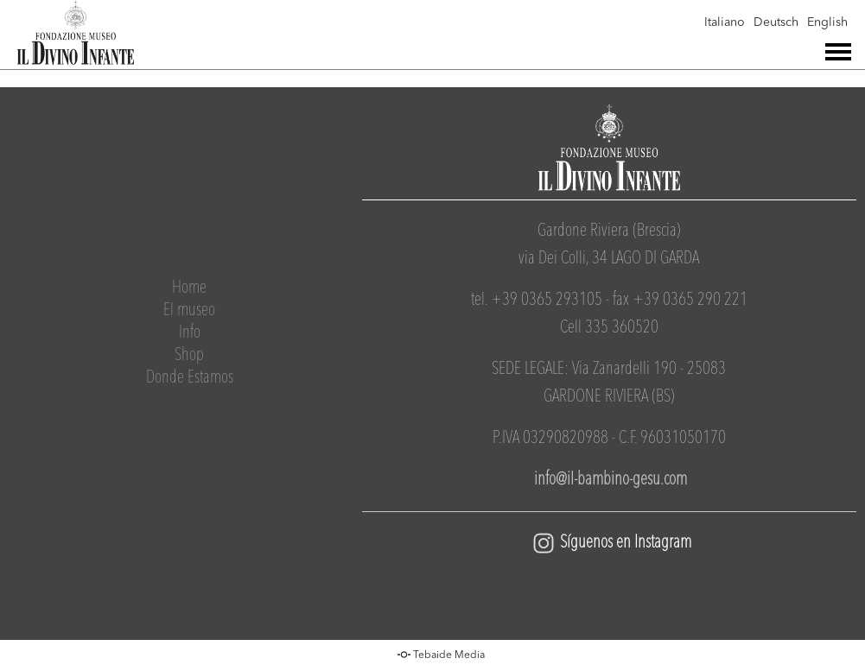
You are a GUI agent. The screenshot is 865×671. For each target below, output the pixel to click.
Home (189, 288)
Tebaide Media (449, 655)
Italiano (724, 22)
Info (189, 333)
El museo (189, 311)
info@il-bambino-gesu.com (609, 480)
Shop (189, 355)
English (827, 22)
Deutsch (776, 22)
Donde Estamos (189, 378)
